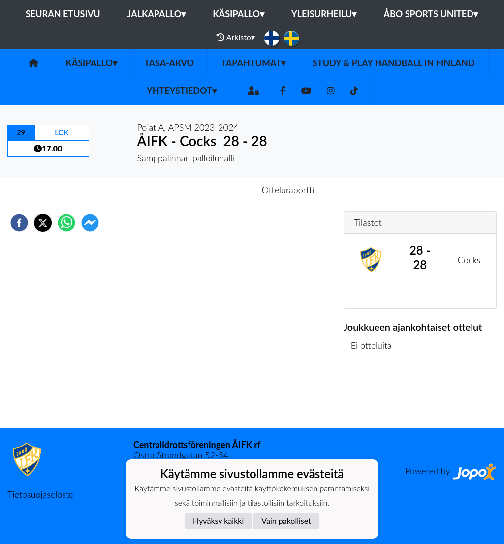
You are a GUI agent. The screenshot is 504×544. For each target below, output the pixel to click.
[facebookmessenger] (90, 223)
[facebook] (19, 223)
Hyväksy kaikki (218, 520)
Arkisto (236, 37)
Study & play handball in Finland (394, 63)
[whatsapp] (66, 223)
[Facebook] (282, 91)
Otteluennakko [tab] (218, 189)
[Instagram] (331, 91)
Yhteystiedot (182, 90)
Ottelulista (375, 394)
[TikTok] (354, 91)
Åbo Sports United (430, 13)
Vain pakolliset (286, 520)
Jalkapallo (156, 13)
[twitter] (43, 223)
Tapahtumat (253, 63)
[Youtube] (306, 91)
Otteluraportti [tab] (288, 189)
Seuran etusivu (63, 13)
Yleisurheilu (323, 13)
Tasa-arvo (169, 63)
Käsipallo (238, 13)
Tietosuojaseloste (40, 494)
